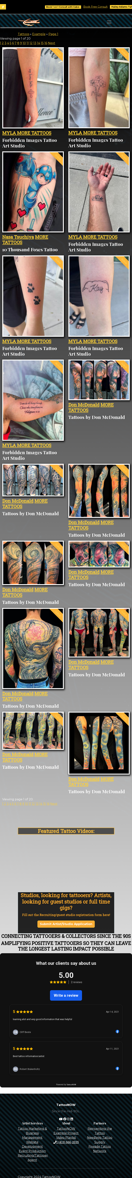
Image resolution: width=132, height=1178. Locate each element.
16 (45, 43)
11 (28, 43)
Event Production (32, 1151)
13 (34, 43)
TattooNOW (66, 1128)
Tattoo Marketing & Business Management (32, 1133)
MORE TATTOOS (34, 133)
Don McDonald (83, 405)
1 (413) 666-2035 (66, 1142)
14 (38, 43)
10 (24, 43)
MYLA (9, 133)
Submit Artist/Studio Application (66, 924)
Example (38, 34)
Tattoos (23, 34)
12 (31, 43)
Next (51, 43)
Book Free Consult (101, 6)
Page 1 (53, 34)
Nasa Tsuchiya (18, 237)
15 (42, 43)
